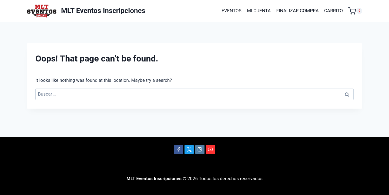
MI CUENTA (259, 10)
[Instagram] (199, 149)
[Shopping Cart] (355, 11)
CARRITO (333, 10)
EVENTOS (232, 10)
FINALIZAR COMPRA (297, 10)
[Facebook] (178, 149)
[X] (189, 149)
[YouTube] (210, 149)
